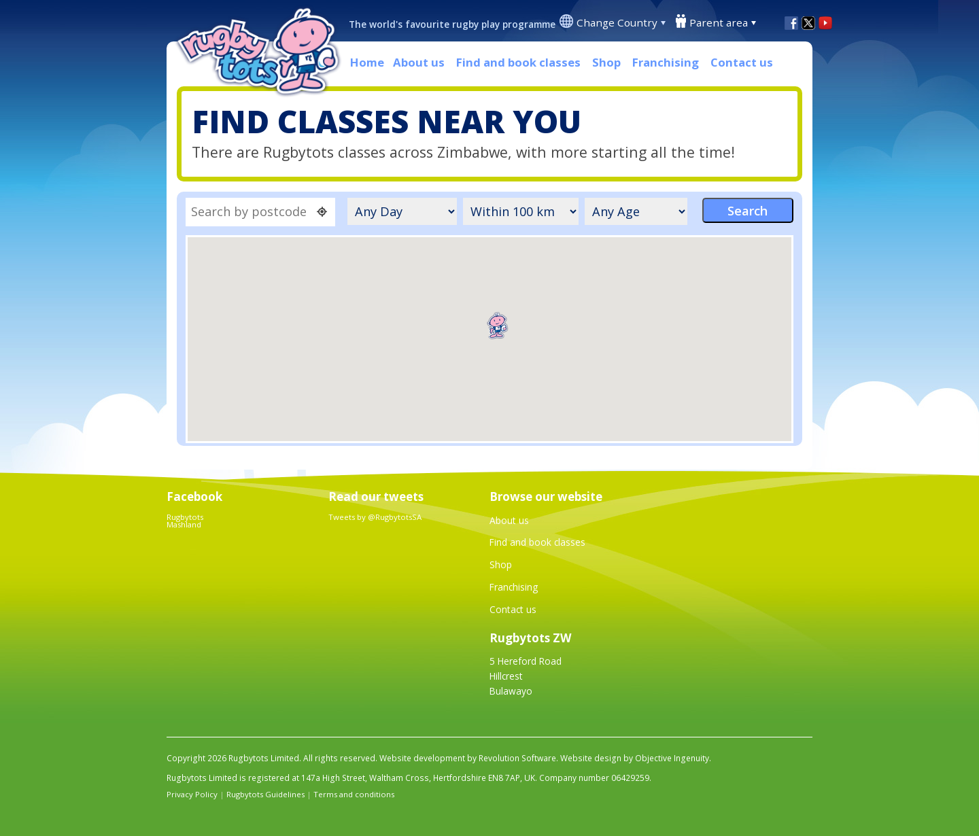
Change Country (617, 22)
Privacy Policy (192, 794)
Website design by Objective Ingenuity (634, 758)
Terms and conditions (353, 794)
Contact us (741, 62)
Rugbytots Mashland (185, 520)
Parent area (718, 22)
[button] (498, 325)
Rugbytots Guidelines (265, 794)
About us (419, 62)
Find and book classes (518, 62)
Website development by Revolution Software (467, 758)
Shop (606, 62)
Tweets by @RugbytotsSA (375, 517)
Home (367, 62)
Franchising (665, 62)
